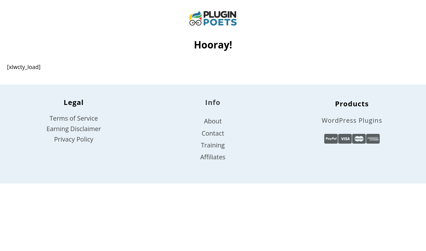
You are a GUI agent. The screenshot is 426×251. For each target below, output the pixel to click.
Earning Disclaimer (73, 128)
